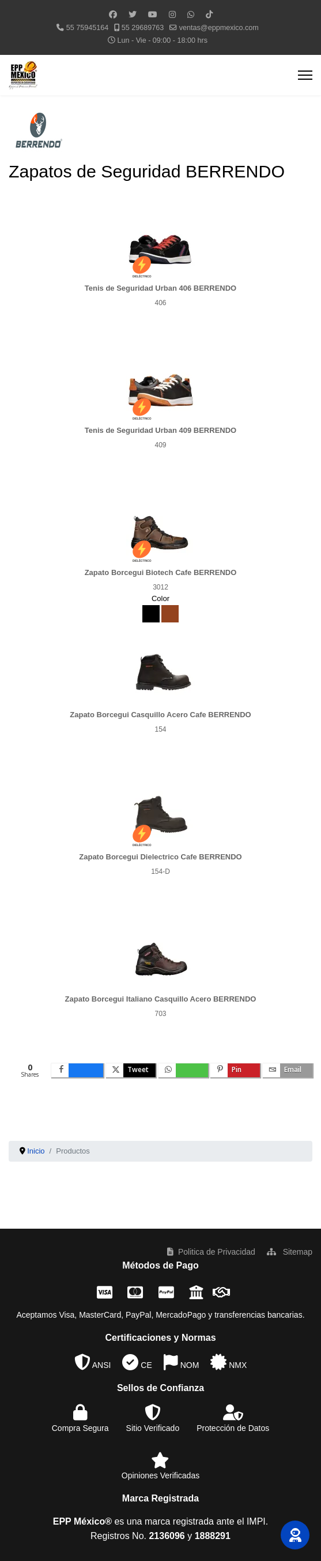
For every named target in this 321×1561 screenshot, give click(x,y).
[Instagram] (172, 14)
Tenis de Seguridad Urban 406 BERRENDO (160, 288)
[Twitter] (133, 14)
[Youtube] (152, 14)
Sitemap (289, 1251)
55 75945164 (87, 28)
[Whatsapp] (190, 14)
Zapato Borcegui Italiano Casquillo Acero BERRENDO (160, 999)
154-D (160, 871)
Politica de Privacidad (211, 1251)
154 (160, 729)
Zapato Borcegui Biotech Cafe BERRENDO (161, 572)
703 (160, 1014)
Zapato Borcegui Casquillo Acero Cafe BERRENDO (160, 714)
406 (160, 303)
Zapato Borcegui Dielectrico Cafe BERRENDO (160, 856)
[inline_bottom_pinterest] (235, 1070)
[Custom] (209, 14)
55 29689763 (143, 28)
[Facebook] (113, 14)
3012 (160, 587)
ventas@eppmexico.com (219, 28)
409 (160, 445)
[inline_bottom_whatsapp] (183, 1070)
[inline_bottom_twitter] (131, 1070)
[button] (295, 1535)
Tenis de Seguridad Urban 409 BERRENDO (160, 430)
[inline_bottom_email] (287, 1070)
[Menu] (305, 75)
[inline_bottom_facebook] (77, 1070)
